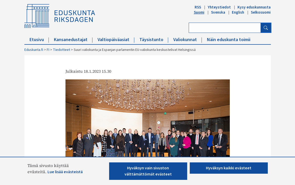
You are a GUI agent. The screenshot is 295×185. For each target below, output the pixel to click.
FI (48, 49)
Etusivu (39, 39)
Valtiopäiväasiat (116, 39)
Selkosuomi (261, 12)
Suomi (199, 12)
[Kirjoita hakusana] (225, 28)
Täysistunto (153, 39)
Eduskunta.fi (33, 49)
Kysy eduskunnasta (254, 7)
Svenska (218, 12)
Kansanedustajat (73, 39)
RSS (198, 7)
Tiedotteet (61, 49)
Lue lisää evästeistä (65, 172)
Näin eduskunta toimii (228, 39)
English (238, 12)
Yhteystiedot (219, 7)
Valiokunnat (187, 39)
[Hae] (265, 28)
